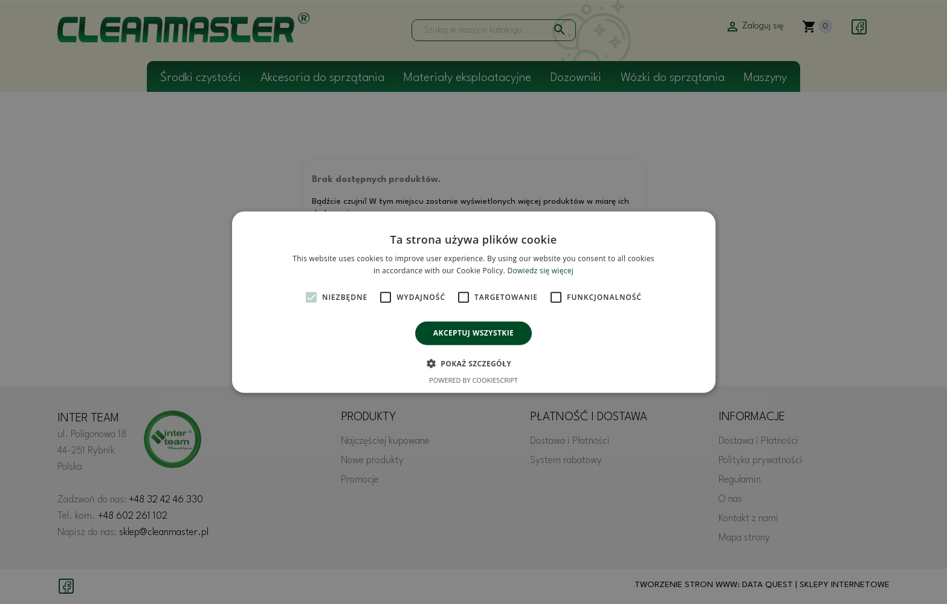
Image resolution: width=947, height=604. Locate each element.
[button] (473, 363)
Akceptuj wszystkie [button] (473, 333)
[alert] (473, 302)
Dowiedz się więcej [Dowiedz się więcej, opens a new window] (540, 270)
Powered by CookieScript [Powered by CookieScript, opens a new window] (473, 380)
